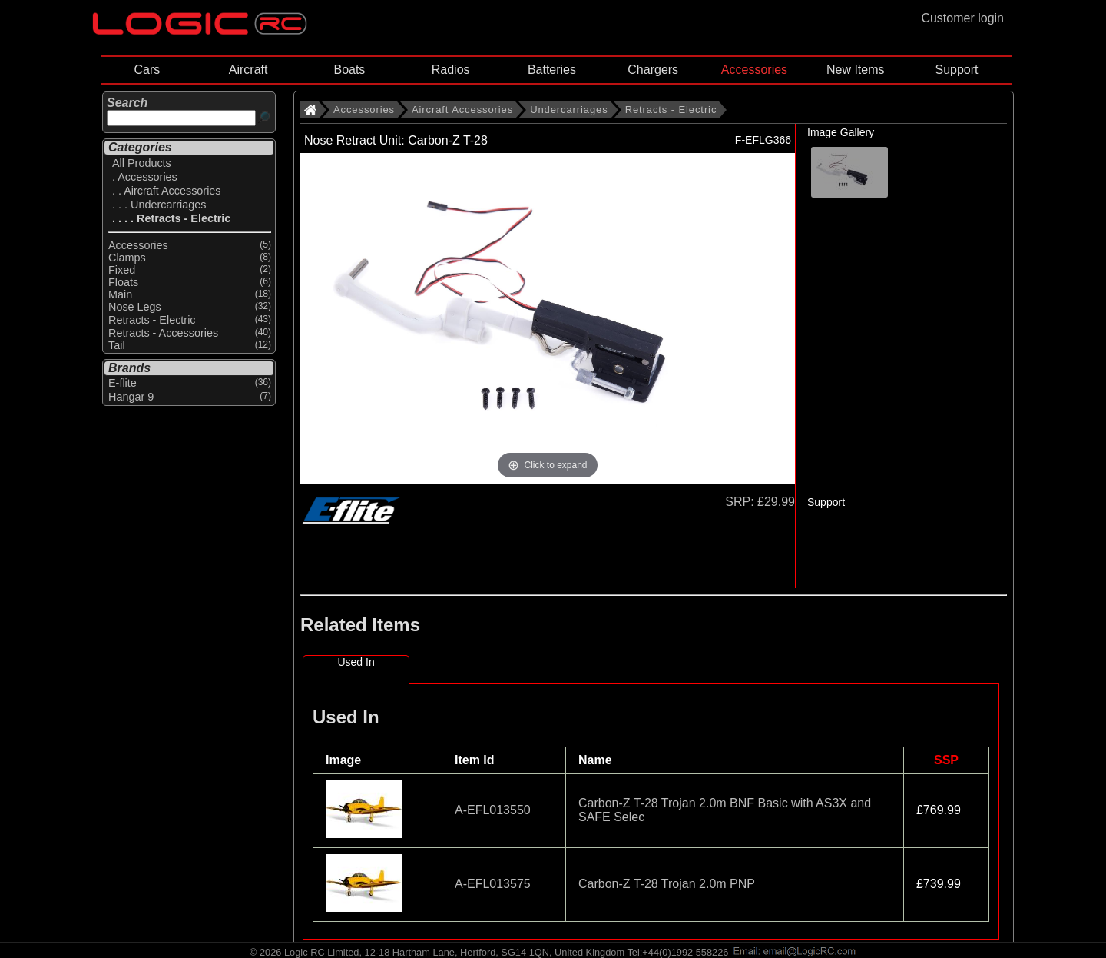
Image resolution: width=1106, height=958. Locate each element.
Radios (451, 69)
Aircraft (248, 69)
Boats (349, 69)
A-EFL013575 (493, 883)
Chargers (653, 69)
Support (956, 69)
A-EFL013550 (493, 810)
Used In (355, 662)
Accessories (754, 69)
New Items (855, 69)
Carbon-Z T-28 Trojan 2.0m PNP (666, 883)
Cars (147, 69)
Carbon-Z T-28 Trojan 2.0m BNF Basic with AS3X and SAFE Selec (724, 810)
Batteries (552, 69)
